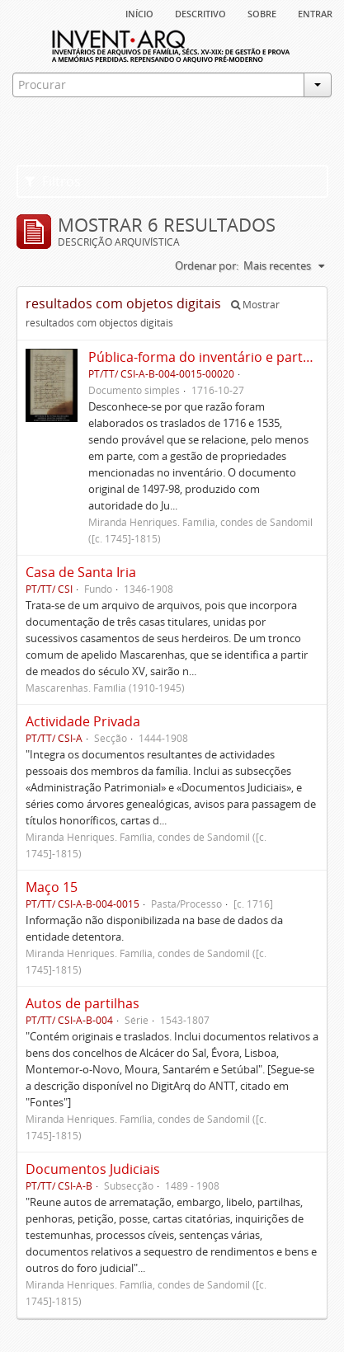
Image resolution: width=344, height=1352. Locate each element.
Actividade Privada (83, 721)
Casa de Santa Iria (81, 572)
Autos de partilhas (82, 1003)
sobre (261, 12)
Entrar (315, 12)
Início (139, 12)
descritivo (200, 12)
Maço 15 (52, 887)
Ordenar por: (206, 265)
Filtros (53, 181)
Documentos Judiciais (93, 1169)
